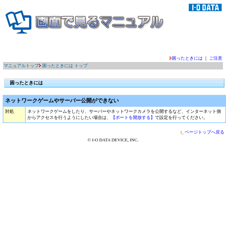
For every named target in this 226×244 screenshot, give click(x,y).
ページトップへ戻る (202, 132)
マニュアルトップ (21, 65)
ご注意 (215, 58)
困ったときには (186, 58)
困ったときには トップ (64, 65)
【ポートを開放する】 (133, 117)
